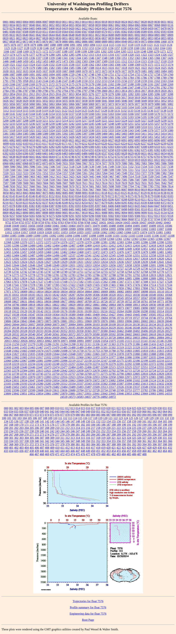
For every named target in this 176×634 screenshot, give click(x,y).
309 (52, 437)
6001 (6, 140)
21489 (80, 347)
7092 (19, 166)
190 (124, 424)
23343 (88, 383)
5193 (131, 117)
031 (165, 408)
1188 (65, 51)
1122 (156, 44)
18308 (104, 294)
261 (149, 431)
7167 (45, 169)
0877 (52, 41)
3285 (150, 94)
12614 (112, 258)
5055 (6, 104)
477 (88, 454)
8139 (170, 192)
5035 (65, 100)
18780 (168, 301)
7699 (118, 186)
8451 (170, 206)
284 (93, 434)
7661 (39, 186)
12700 (168, 265)
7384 (170, 173)
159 (134, 421)
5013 (98, 97)
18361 (160, 294)
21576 (168, 347)
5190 (111, 117)
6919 (137, 160)
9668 (131, 219)
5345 (137, 130)
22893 (47, 377)
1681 (144, 71)
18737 (112, 301)
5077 (137, 104)
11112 (24, 239)
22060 (7, 360)
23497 (88, 387)
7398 (19, 176)
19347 (31, 314)
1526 (45, 64)
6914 (104, 160)
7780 (144, 186)
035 (16, 411)
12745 (39, 271)
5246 (98, 123)
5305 (111, 127)
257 (129, 431)
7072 (91, 163)
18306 (96, 294)
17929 (160, 288)
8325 (137, 202)
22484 (72, 367)
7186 (91, 169)
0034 (12, 25)
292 (134, 434)
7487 (118, 176)
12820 (160, 275)
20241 (120, 327)
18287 (72, 294)
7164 (25, 169)
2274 (32, 87)
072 (37, 414)
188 (113, 424)
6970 (32, 163)
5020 (144, 97)
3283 (137, 94)
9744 (157, 219)
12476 (120, 252)
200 (6, 427)
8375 (6, 206)
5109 (164, 107)
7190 (118, 169)
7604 (45, 183)
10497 (144, 225)
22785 (112, 373)
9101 (150, 212)
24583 (80, 396)
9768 (87, 222)
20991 (80, 340)
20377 (96, 331)
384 (93, 444)
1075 (7, 44)
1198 (77, 51)
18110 (160, 291)
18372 (7, 298)
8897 (39, 212)
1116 (118, 44)
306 (37, 437)
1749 (98, 74)
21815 (160, 350)
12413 (120, 245)
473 (67, 454)
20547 (39, 334)
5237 (39, 123)
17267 (120, 281)
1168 (19, 51)
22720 (136, 370)
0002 (12, 21)
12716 (72, 268)
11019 (40, 232)
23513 (104, 387)
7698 (111, 186)
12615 (120, 258)
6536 (98, 153)
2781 (157, 87)
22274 (96, 364)
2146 (58, 81)
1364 (144, 58)
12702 (15, 268)
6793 (157, 156)
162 (149, 421)
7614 (104, 183)
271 (31, 434)
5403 (124, 133)
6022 (78, 140)
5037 (78, 100)
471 (57, 454)
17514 (152, 285)
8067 (39, 192)
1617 (118, 67)
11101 (116, 235)
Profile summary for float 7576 (88, 607)
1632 (19, 71)
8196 (52, 199)
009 (52, 408)
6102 (19, 143)
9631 (32, 219)
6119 (51, 143)
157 (124, 421)
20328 (23, 331)
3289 (6, 97)
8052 (12, 192)
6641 (32, 156)
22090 (47, 360)
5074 (118, 104)
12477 (128, 252)
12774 (7, 275)
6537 (104, 153)
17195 (88, 281)
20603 (136, 334)
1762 (12, 77)
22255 (64, 364)
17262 (104, 281)
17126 (31, 281)
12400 (31, 245)
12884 (120, 278)
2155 (118, 81)
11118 (47, 239)
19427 (112, 314)
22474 (55, 367)
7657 (25, 186)
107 (40, 418)
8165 (85, 196)
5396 (78, 133)
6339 (52, 150)
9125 (157, 212)
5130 (111, 110)
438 (31, 451)
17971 (7, 291)
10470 (80, 225)
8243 (52, 202)
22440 (23, 367)
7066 (78, 163)
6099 (6, 143)
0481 (6, 31)
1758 (157, 74)
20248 (136, 327)
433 (6, 451)
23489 (72, 387)
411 (62, 447)
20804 (120, 337)
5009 (71, 97)
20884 (160, 337)
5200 (6, 120)
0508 (25, 31)
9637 (52, 219)
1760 (170, 74)
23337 (80, 383)
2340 (85, 87)
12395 (7, 245)
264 (165, 431)
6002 (12, 140)
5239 (52, 123)
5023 (157, 97)
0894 (118, 41)
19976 (104, 321)
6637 (6, 156)
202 (16, 427)
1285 (71, 54)
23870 (64, 393)
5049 (144, 100)
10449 (15, 225)
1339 (52, 58)
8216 (6, 202)
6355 (91, 150)
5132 (124, 110)
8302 (131, 202)
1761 (6, 77)
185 (98, 424)
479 (98, 454)
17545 (7, 288)
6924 (170, 160)
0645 (58, 35)
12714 (64, 268)
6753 (118, 156)
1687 (12, 74)
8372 (164, 202)
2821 (170, 90)
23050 (47, 380)
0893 (111, 41)
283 (88, 434)
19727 (136, 317)
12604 (31, 258)
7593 (150, 179)
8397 (98, 206)
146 (67, 421)
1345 (85, 58)
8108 (91, 192)
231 (165, 427)
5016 (118, 97)
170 (21, 424)
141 (42, 421)
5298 (65, 127)
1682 (150, 71)
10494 (128, 225)
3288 (170, 94)
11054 (72, 232)
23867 (55, 393)
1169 (26, 51)
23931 (88, 393)
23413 (144, 383)
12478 (136, 252)
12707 (23, 268)
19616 (64, 317)
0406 (39, 28)
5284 (32, 127)
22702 (112, 370)
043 (57, 411)
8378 (12, 206)
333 (6, 441)
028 (149, 408)
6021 (71, 140)
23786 (152, 390)
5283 (25, 127)
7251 (39, 173)
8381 (25, 206)
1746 (78, 74)
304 (26, 437)
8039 (164, 189)
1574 (170, 64)
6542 (111, 153)
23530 (128, 387)
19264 (120, 311)
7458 (104, 176)
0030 (157, 21)
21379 (128, 344)
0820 (6, 38)
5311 (150, 127)
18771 (160, 301)
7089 (6, 166)
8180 (157, 196)
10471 (88, 225)
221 (113, 427)
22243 (47, 364)
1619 (131, 67)
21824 (7, 354)
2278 (58, 87)
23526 (120, 387)
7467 (111, 176)
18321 (120, 294)
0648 (71, 35)
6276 (12, 146)
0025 (131, 21)
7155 (150, 166)
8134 (157, 192)
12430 (55, 248)
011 (62, 408)
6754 (124, 156)
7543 (157, 176)
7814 (170, 186)
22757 (72, 373)
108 (45, 418)
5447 (124, 137)
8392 (71, 206)
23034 (23, 380)
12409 (88, 245)
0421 (78, 28)
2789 (39, 90)
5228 (150, 120)
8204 (98, 199)
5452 (157, 137)
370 (21, 444)
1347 (98, 58)
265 (170, 431)
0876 (45, 41)
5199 (170, 117)
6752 (111, 156)
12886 (136, 278)
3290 (12, 97)
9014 (71, 212)
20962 (48, 340)
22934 (80, 377)
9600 (12, 219)
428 (149, 447)
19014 (23, 308)
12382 (112, 242)
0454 (118, 28)
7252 (45, 173)
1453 (45, 61)
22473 (47, 367)
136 (16, 421)
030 (160, 408)
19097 (152, 308)
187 (108, 424)
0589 (144, 31)
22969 (120, 377)
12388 (152, 242)
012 (67, 408)
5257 (157, 123)
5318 (12, 130)
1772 (71, 77)
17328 (168, 281)
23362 (104, 383)
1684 (164, 71)
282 (83, 434)
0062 (118, 25)
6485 (78, 153)
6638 (12, 156)
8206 (111, 199)
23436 (168, 383)
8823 (19, 212)
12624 (23, 262)
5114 (19, 110)
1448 (12, 61)
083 (88, 414)
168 (11, 424)
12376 (64, 242)
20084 (72, 324)
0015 (91, 21)
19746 (152, 317)
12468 (80, 252)
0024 (124, 21)
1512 (124, 61)
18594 (160, 298)
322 (119, 437)
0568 (91, 31)
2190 (144, 84)
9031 (98, 212)
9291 (71, 215)
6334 (19, 150)
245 (67, 431)
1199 (84, 51)
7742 (137, 186)
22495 (80, 367)
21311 (87, 344)
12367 (167, 239)
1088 (53, 44)
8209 (131, 199)
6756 (137, 156)
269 (21, 434)
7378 (150, 173)
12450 (136, 248)
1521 (12, 64)
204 (26, 427)
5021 (150, 97)
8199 (71, 199)
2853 (6, 94)
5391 (58, 133)
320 (108, 437)
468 (42, 454)
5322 (39, 130)
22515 (112, 367)
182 (83, 424)
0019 (111, 21)
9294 (85, 215)
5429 (78, 137)
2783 (170, 87)
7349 (124, 173)
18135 (7, 294)
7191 (124, 169)
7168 (52, 169)
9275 (52, 215)
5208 (25, 120)
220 (108, 427)
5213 (58, 120)
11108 (171, 235)
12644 (15, 265)
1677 (124, 71)
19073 (120, 308)
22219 (15, 364)
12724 (104, 268)
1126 (13, 48)
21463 (31, 347)
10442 (159, 222)
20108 (104, 324)
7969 (98, 189)
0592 (157, 31)
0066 (144, 25)
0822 (19, 38)
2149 (78, 81)
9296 (91, 215)
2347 (131, 87)
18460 (80, 298)
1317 (118, 54)
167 (6, 424)
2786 (19, 90)
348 (78, 441)
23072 (96, 380)
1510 (111, 61)
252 (103, 431)
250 (93, 431)
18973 (168, 304)
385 (98, 444)
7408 (45, 176)
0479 (170, 28)
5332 (104, 130)
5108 (157, 107)
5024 (164, 97)
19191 (80, 311)
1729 (71, 74)
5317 (6, 130)
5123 (71, 110)
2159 (144, 81)
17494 (144, 285)
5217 (85, 120)
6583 (118, 153)
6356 (98, 150)
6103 (26, 143)
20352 (64, 331)
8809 (6, 212)
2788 (32, 90)
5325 (58, 130)
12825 (31, 278)
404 (26, 447)
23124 (152, 380)
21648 (7, 350)
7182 (65, 169)
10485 (104, 225)
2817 (144, 90)
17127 (39, 281)
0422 (85, 28)
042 (52, 411)
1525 (39, 64)
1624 (157, 67)
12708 (31, 268)
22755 (64, 373)
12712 (55, 268)
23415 (152, 383)
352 (98, 441)
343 (52, 441)
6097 (164, 140)
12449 (128, 248)
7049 (58, 163)
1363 (137, 58)
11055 (80, 232)
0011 (65, 21)
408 (47, 447)
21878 (120, 354)
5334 (118, 130)
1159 (130, 48)
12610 (80, 258)
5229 (157, 120)
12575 (7, 258)
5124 (78, 110)
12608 (64, 258)
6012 (45, 140)
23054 (55, 380)
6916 (118, 160)
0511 (45, 31)
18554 (128, 298)
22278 (104, 364)
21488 (72, 347)
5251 (131, 123)
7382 (164, 173)
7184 (78, 169)
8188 (19, 199)
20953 (40, 340)
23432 (160, 383)
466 (31, 454)
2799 (98, 90)
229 (154, 427)
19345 (23, 314)
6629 (131, 153)
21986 (128, 357)
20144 (23, 327)
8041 (170, 189)
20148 (31, 327)
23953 (128, 393)
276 (52, 434)
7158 (170, 166)
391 (129, 444)
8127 (137, 192)
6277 (19, 146)
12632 (88, 262)
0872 (19, 41)
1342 (71, 58)
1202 (104, 51)
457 (129, 451)
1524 (32, 64)
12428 (39, 248)
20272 (160, 327)
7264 (104, 173)
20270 (152, 327)
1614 (98, 67)
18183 (31, 294)
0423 (91, 28)
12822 (7, 278)
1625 (164, 67)
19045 (55, 308)
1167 (13, 51)
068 (16, 414)
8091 (85, 192)
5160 (91, 114)
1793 (12, 81)
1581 (45, 67)
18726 (104, 301)
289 (119, 434)
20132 (144, 324)
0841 (124, 38)
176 (52, 424)
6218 (91, 143)
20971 (64, 340)
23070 (88, 380)
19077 (128, 308)
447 (78, 451)
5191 (118, 117)
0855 (164, 38)
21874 (112, 354)
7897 (58, 189)
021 (113, 408)
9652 (85, 219)
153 (103, 421)
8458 (6, 209)
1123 (163, 44)
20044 (15, 324)
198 (165, 424)
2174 (65, 84)
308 (47, 437)
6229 (157, 143)
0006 (39, 21)
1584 (65, 67)
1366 (157, 58)
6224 (124, 143)
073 (42, 414)
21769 (104, 350)
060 (144, 411)
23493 (80, 387)
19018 (39, 308)
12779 (39, 275)
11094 (68, 235)
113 (70, 418)
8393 (78, 206)
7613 (98, 183)
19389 (72, 314)
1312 (85, 54)
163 (154, 421)
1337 (39, 58)
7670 (71, 186)
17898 (144, 288)
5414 (164, 133)
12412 (112, 245)
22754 (55, 373)
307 (42, 437)
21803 (128, 350)
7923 (65, 189)
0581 (118, 31)
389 (119, 444)
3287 (164, 94)
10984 (31, 229)
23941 (96, 393)
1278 (39, 54)
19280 (128, 311)
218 (98, 427)
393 (139, 444)
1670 (85, 71)
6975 (45, 163)
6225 (131, 143)
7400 (25, 176)
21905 (23, 357)
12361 (118, 239)
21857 (80, 354)
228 (149, 427)
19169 (55, 311)
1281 (58, 54)
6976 (52, 163)
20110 (120, 324)
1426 (170, 58)
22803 (128, 373)
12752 (88, 271)
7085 (157, 163)
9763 (61, 222)
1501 (71, 61)
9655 (91, 219)
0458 (144, 28)
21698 (64, 350)
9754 (15, 222)
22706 (120, 370)
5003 (32, 97)
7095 (26, 166)
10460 (47, 225)
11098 (92, 235)
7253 (52, 173)
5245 (91, 123)
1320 (131, 54)
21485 (64, 347)
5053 (170, 100)
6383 (164, 150)
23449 (7, 387)
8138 (163, 192)
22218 (7, 364)
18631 (23, 301)
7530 (144, 176)
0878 (58, 41)
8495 (111, 209)
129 (151, 418)
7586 (131, 179)
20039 (160, 321)
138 (26, 421)
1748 (91, 74)
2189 (137, 84)
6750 (98, 156)
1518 (164, 61)
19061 (72, 308)
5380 (170, 130)
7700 (124, 186)
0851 (137, 38)
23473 (39, 387)
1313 (91, 54)
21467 (39, 347)
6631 (144, 153)
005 (31, 408)
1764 (25, 77)
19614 (55, 317)
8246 (58, 202)
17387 (47, 285)
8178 (144, 196)
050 (93, 411)
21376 (120, 344)
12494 (47, 255)
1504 (91, 61)
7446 (98, 176)
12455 (7, 252)
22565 (7, 370)
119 (100, 418)
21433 (168, 344)
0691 (131, 35)
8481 (71, 209)
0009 (52, 21)
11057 (87, 232)
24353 (168, 393)
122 (115, 418)
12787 (104, 275)
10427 (94, 222)
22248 (55, 364)
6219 (98, 143)
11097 (84, 235)
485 (129, 454)
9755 (21, 222)
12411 (104, 245)
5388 (39, 133)
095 (149, 414)
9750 (170, 219)
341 (42, 441)
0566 (78, 31)
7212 (137, 169)
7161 (19, 169)
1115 (111, 44)
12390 (160, 242)
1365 (150, 58)
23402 (136, 383)
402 (16, 447)
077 (62, 414)
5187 (91, 117)
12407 (72, 245)
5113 (12, 110)
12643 (7, 265)
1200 (90, 51)
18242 (55, 294)
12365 (151, 239)
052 (103, 411)
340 (37, 441)
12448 (120, 248)
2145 (52, 81)
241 (47, 431)
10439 (151, 222)
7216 (164, 169)
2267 (157, 84)
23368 (112, 383)
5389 (45, 133)
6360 (124, 150)
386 (103, 444)
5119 (45, 110)
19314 (160, 311)
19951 (80, 321)
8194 (45, 199)
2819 (157, 90)
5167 (137, 114)
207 (42, 427)
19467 (144, 314)
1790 (170, 77)
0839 (111, 38)
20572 (72, 334)
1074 (170, 41)
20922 (16, 340)
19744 (144, 317)
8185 (12, 199)
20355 (72, 331)
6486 (85, 153)
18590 (152, 298)
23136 (160, 380)
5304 (104, 127)
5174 (12, 117)
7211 (131, 169)
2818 (150, 90)
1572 (157, 64)
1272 (170, 51)
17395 (55, 285)
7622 (137, 183)
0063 (124, 25)
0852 (144, 38)
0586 (137, 31)
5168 (144, 114)
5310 (144, 127)
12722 (88, 268)
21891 (168, 354)
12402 (47, 245)
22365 (144, 364)
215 (83, 427)
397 (160, 444)
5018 (131, 97)
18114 (168, 291)
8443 (144, 206)
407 (42, 447)
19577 (15, 317)
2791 (52, 90)
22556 (168, 367)
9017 (78, 212)
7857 (45, 189)
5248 (111, 123)
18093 (128, 291)
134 (6, 421)
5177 (32, 117)
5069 (91, 104)
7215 (157, 169)
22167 (104, 360)
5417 (12, 137)
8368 (150, 202)
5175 (19, 117)
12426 (31, 248)
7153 (137, 166)
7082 (137, 163)
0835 (91, 38)
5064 (58, 104)
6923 (164, 160)
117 (90, 418)
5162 (104, 114)
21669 (31, 350)
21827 (15, 354)
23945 (112, 393)
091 (129, 414)
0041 (39, 25)
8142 (6, 196)
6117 (45, 143)
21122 (136, 340)
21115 (128, 340)
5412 (150, 133)
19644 (88, 317)
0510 (39, 31)
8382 (32, 206)
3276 (91, 94)
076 (57, 414)
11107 (163, 235)
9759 (41, 222)
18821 (47, 304)
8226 (32, 202)
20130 (136, 324)
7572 (91, 179)
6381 (150, 150)
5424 (58, 137)
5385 (25, 133)
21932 (47, 357)
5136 (150, 110)
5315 (164, 127)
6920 (144, 160)
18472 (96, 298)
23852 (31, 393)
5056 (12, 104)
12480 (152, 252)
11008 (168, 229)
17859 (120, 288)
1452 (39, 61)
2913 (39, 94)
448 (83, 451)
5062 (45, 104)
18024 (48, 291)
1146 (46, 48)
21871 (104, 354)
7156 (157, 166)
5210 (39, 120)
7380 (157, 173)
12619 (152, 258)
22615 (39, 370)
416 (88, 447)
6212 (84, 143)
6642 (39, 156)
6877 (32, 160)
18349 (152, 294)
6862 (6, 160)
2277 (52, 87)
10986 (48, 229)
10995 (112, 229)
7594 (157, 179)
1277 (32, 54)
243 (57, 431)
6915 (111, 160)
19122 (15, 311)
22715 (128, 370)
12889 (152, 278)
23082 (112, 380)
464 (165, 451)
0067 (150, 25)
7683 (98, 186)
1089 (59, 44)
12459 (39, 252)
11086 (21, 235)
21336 (96, 344)
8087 (72, 192)
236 (21, 431)
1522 (19, 64)
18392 (39, 298)
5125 (84, 110)
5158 (78, 114)
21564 (160, 347)
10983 (23, 229)
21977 (112, 357)
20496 (144, 331)
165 (165, 421)
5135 (144, 110)
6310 (157, 146)
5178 (39, 117)
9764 (67, 222)
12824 (23, 278)
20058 (40, 324)
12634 (104, 262)
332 (170, 437)
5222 (111, 120)
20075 (56, 324)
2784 (6, 90)
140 (37, 421)
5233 (12, 123)
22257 (72, 364)
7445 (91, 176)
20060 (48, 324)
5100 (105, 107)
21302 (80, 344)
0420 (71, 28)
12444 (88, 248)
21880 (136, 354)
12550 (128, 255)
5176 (25, 117)
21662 (15, 350)
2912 (32, 94)
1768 (52, 77)
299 (170, 434)
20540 (31, 334)
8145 (25, 196)
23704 (80, 390)
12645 (23, 265)
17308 (144, 281)
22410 (7, 367)
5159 (85, 114)
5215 (71, 120)
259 (139, 431)
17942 (168, 288)
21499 (96, 347)
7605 (52, 183)
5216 (78, 120)
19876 (55, 321)
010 (57, 408)
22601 (31, 370)
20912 (168, 337)
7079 (118, 163)
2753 (144, 87)
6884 (65, 160)
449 (88, 451)
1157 (117, 48)
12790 (120, 275)
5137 (157, 110)
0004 (25, 21)
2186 (118, 84)
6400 (39, 153)
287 (108, 434)
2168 (25, 84)
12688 (144, 265)
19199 (88, 311)
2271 (12, 87)
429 (154, 447)
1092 (79, 44)
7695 (104, 186)
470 (52, 454)
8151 (45, 196)
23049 (39, 380)
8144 (19, 196)
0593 (164, 31)
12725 (112, 268)
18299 (88, 294)
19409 (96, 314)
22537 (136, 367)
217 (93, 427)
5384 (19, 133)
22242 (39, 364)
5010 (78, 97)
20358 (80, 331)
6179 (78, 143)
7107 (58, 166)
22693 (104, 370)
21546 (152, 347)
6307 (137, 146)
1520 (6, 64)
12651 (72, 265)
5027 (12, 100)
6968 (25, 163)
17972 (15, 291)
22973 (144, 377)
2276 (45, 87)
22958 (112, 377)
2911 (25, 94)
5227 (144, 120)
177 (57, 424)
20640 (39, 337)
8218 (19, 202)
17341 (15, 285)
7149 (111, 166)
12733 (152, 268)
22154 (96, 360)
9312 (150, 215)
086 (103, 414)
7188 (104, 169)
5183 (71, 117)
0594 (170, 31)
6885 (71, 160)
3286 (157, 94)
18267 (64, 294)
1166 (6, 51)
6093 (137, 140)
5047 (131, 100)
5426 (71, 137)
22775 (104, 373)
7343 (111, 173)
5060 (32, 104)
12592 (15, 258)
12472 (96, 252)
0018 (104, 21)
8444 (150, 206)
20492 (136, 331)
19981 (112, 321)
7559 (52, 179)
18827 (64, 304)
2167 (19, 84)
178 (62, 424)
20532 (15, 334)
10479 (96, 225)
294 (144, 434)
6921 (150, 160)
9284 (58, 215)
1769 (58, 77)
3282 (131, 94)
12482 (168, 252)
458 (134, 451)
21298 (72, 344)
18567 (144, 298)
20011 (152, 321)
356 (119, 441)
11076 (151, 232)
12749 (64, 271)
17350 (23, 285)
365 (165, 441)
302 (16, 437)
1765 (32, 77)
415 (83, 447)
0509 (32, 31)
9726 (144, 219)
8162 (65, 196)
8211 (144, 199)
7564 (65, 179)
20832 (128, 337)
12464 (72, 252)
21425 (160, 344)
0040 (32, 25)
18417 (55, 298)
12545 (112, 255)
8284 (118, 202)
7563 (58, 179)
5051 (157, 100)
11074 (143, 232)
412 (67, 447)
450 (93, 451)
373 (37, 444)
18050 (72, 291)
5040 (98, 100)
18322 (128, 294)
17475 (128, 285)
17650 (64, 288)
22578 (15, 370)
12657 (120, 265)
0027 (137, 21)
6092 (131, 140)
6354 (85, 150)
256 (124, 431)
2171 (45, 84)
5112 (6, 110)
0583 (131, 31)
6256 (170, 143)
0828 (45, 38)
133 (172, 418)
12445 (96, 248)
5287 (45, 127)
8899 (52, 212)
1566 (118, 64)
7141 (104, 166)
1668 (71, 71)
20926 (24, 340)
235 (16, 431)
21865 (96, 354)
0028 (144, 21)
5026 (6, 100)
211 (62, 427)
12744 (31, 271)
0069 (164, 25)
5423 (52, 137)
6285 (71, 146)
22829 (160, 373)
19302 (152, 311)
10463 (64, 225)
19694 (104, 317)
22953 (96, 377)
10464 (72, 225)
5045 (118, 100)
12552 (144, 255)
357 (124, 441)
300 (6, 437)
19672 (96, 317)
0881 (71, 41)
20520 (152, 331)
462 (154, 451)
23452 (15, 387)
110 (55, 418)
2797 (85, 90)
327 (144, 437)
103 (19, 418)
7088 (170, 163)
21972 (96, 357)
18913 (136, 304)
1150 (72, 48)
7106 (52, 166)
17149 (47, 281)
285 (98, 434)
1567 (124, 64)
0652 (98, 35)
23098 (128, 380)
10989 (72, 229)
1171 (39, 51)
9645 (65, 219)
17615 (55, 288)
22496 (88, 367)
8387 (52, 206)
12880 (88, 278)
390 (124, 444)
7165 (32, 169)
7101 (39, 166)
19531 (168, 314)
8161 (58, 196)
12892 (160, 278)
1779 (98, 77)
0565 (71, 31)
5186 (85, 117)
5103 (124, 107)
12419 (160, 245)
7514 (131, 176)
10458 (39, 225)
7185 (85, 169)
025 (134, 408)
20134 (152, 324)
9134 (164, 212)
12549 (120, 255)
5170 (157, 114)
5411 (144, 133)
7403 (32, 176)
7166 (39, 169)
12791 (128, 275)
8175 (131, 196)
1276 (25, 54)
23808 (168, 390)
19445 (136, 314)
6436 (58, 153)
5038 (85, 100)
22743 (31, 373)
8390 (58, 206)
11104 (139, 235)
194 (144, 424)
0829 (52, 38)
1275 (19, 54)
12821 (168, 275)
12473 (104, 252)
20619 (160, 334)
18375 (15, 298)
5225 (131, 120)
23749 (120, 390)
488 (144, 454)
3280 (118, 94)
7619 (124, 183)
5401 (111, 133)
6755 (131, 156)
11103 (131, 235)
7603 (39, 183)
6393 (12, 153)
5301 (85, 127)
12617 (136, 258)
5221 (104, 120)
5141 (12, 114)
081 (83, 414)
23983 (152, 393)
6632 (150, 153)
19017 (31, 308)
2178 (85, 84)
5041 (104, 100)
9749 (164, 219)
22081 (39, 360)
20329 (31, 331)
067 (11, 414)
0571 (111, 31)
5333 (111, 130)
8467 (25, 209)
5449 (137, 137)
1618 (124, 67)
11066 (127, 232)
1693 (45, 74)
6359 (118, 150)
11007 (160, 229)
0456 (131, 28)
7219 (170, 169)
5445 (111, 137)
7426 (78, 176)
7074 (98, 163)
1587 (85, 67)
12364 (143, 239)
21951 (72, 357)
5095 (85, 107)
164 (160, 421)
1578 (25, 67)
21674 (39, 350)
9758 (35, 222)
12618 (144, 258)
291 (129, 434)
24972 (112, 396)
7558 (45, 179)
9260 (19, 215)
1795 (19, 81)
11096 (76, 235)
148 (78, 421)
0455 (124, 28)
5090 (52, 107)
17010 (168, 278)
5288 (52, 127)
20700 (88, 337)
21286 (47, 344)
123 (121, 418)
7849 (32, 189)
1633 (25, 71)
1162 (149, 48)
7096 (32, 166)
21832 (23, 354)
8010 (137, 189)
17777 (112, 288)
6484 (71, 153)
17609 (47, 288)
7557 (39, 179)
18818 (31, 304)
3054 (78, 94)
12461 (55, 252)
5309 (137, 127)
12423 (15, 248)
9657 (98, 219)
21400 (144, 344)
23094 (120, 380)
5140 (6, 114)
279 (67, 434)
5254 (144, 123)
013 (72, 408)
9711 (137, 219)
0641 (32, 35)
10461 (55, 225)
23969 (144, 393)
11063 (111, 232)
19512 (160, 314)
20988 (72, 340)
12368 (7, 242)
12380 (96, 242)
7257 (65, 173)
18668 (55, 301)
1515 (144, 61)
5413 (157, 133)
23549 (144, 387)
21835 (31, 354)
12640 (152, 262)
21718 (72, 350)
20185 (72, 327)
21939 (55, 357)
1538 (85, 64)
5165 (124, 114)
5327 (71, 130)
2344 (111, 87)
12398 (23, 245)
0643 (45, 35)
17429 (88, 285)
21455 (23, 347)
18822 (55, 304)
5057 (19, 104)
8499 (131, 209)
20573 (80, 334)
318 (98, 437)
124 (126, 418)
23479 (47, 387)
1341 (65, 58)
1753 (124, 74)
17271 (128, 281)
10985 (40, 229)
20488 (128, 331)
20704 (96, 337)
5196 (150, 117)
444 (62, 451)
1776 (78, 77)
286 (103, 434)
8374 (170, 202)
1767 (45, 77)
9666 (124, 219)
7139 (91, 166)
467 (37, 454)
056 (124, 411)
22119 (71, 360)
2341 (91, 87)
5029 (25, 100)
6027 (111, 140)
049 (88, 411)
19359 (47, 314)
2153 (104, 81)
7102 (45, 166)
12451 (144, 248)
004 (26, 408)
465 (170, 451)
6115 (39, 143)
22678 (96, 370)
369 (16, 444)
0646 (65, 35)
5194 (137, 117)
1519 (170, 61)
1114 (105, 44)
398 (165, 444)
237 (26, 431)
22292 (128, 364)
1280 (52, 54)
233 (6, 431)
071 (31, 414)
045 (67, 411)
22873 (39, 377)
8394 (85, 206)
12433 (72, 248)
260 (144, 431)
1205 (123, 51)
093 (139, 414)
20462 (120, 331)
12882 (104, 278)
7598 (12, 183)
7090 (12, 166)
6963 (12, 163)
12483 (7, 255)
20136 (168, 324)
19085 (136, 308)
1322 (144, 54)
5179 (45, 117)
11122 (63, 239)
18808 (23, 304)
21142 (152, 340)
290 (124, 434)
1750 (104, 74)
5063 (52, 104)
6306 (131, 146)
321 (113, 437)
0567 (85, 31)
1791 (6, 81)
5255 (150, 123)
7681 (91, 186)
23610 (47, 390)
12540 (80, 255)
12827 (47, 278)
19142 (39, 311)
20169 (55, 327)
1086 (40, 44)
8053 (19, 192)
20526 (160, 331)
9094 (124, 212)
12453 (160, 248)
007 (42, 408)
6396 (25, 153)
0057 (85, 25)
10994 (104, 229)
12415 (128, 245)
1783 (124, 77)
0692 (137, 35)
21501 (104, 347)
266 (6, 434)
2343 (104, 87)
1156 (110, 48)
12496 (55, 255)
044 (62, 411)
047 (78, 411)
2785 (12, 90)
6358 (111, 150)
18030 (56, 291)
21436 (7, 347)
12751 (80, 271)
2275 (39, 87)
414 (78, 447)
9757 (28, 222)
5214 (65, 120)
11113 (31, 239)
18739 (120, 301)
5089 (45, 107)
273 (42, 434)
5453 (164, 137)
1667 (65, 71)
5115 (25, 110)
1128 (26, 48)
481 (108, 454)
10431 (102, 222)
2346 (124, 87)
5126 (91, 110)
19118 (7, 311)
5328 (78, 130)
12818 (144, 275)
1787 (150, 77)
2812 (111, 90)
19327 (7, 314)
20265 (144, 327)
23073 (104, 380)
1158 (123, 48)
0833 (78, 38)
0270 (6, 28)
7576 (104, 179)
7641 (157, 183)
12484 (15, 255)
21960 (80, 357)
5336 (124, 130)
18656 (47, 301)
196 (154, 424)
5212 (52, 120)
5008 (65, 97)
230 (160, 427)
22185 (128, 360)
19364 (55, 314)
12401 (39, 245)
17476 (136, 285)
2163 (164, 81)
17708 (80, 288)
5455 (170, 137)
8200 (78, 199)
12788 (112, 275)
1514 (137, 61)
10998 (136, 229)
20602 (128, 334)
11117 (39, 239)
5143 (25, 114)
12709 (39, 268)
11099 (100, 235)
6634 (164, 153)
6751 (104, 156)
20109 (112, 324)
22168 (112, 360)
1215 (130, 51)
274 (47, 434)
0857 (6, 41)
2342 (98, 87)
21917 (39, 357)
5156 (65, 114)
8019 (144, 189)
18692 (72, 301)
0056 (78, 25)
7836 (12, 189)
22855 (23, 377)
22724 (152, 370)
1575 (6, 67)
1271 (163, 51)
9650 (78, 219)
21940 (64, 357)
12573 (168, 255)
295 (149, 434)
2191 (150, 84)
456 (124, 451)
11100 (108, 235)
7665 (52, 186)
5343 (131, 130)
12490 (39, 255)
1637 (45, 71)
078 (67, 414)
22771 (96, 373)
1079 (33, 44)
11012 (8, 232)
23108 (144, 380)
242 (52, 431)
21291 (55, 344)
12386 (144, 242)
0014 (85, 21)
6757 (144, 156)
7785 (150, 186)
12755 (104, 271)
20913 (8, 340)
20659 (55, 337)
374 (42, 444)
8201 (85, 199)
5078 (144, 104)
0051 (45, 25)
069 (21, 414)
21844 (55, 354)
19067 (104, 308)
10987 (56, 229)
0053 (58, 25)
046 (72, 411)
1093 (86, 44)
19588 (23, 317)
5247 (104, 123)
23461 (31, 387)
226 (139, 427)
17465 (112, 285)
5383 (12, 133)
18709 (88, 301)
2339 (78, 87)
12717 (80, 268)
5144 (32, 114)
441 (47, 451)
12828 (55, 278)
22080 (31, 360)
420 (108, 447)
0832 (71, 38)
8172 (111, 196)
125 (131, 418)
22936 (88, 377)
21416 (152, 344)
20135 (160, 324)
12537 (72, 255)
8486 (98, 209)
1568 (131, 64)
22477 (64, 367)
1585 (71, 67)
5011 (84, 97)
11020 (48, 232)
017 (93, 408)
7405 (39, 176)
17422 (72, 285)
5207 (19, 120)
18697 (80, 301)
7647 (170, 183)
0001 (6, 21)
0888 (98, 41)
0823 (25, 38)
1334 (19, 58)
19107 (160, 308)
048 (83, 411)
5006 (52, 97)
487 (139, 454)
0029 (150, 21)
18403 (47, 298)
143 (52, 421)
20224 (104, 327)
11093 (60, 235)
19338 (15, 314)
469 (47, 454)
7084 (150, 163)
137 (21, 421)
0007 (45, 21)
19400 (80, 314)
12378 (80, 242)
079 (72, 414)
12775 (15, 275)
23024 (7, 380)
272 (37, 434)
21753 (96, 350)
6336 (32, 150)
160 (139, 421)
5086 (26, 107)
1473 (65, 61)
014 (78, 408)
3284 (144, 94)
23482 (55, 387)
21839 (47, 354)
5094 (78, 107)
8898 (45, 212)
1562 (91, 64)
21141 (144, 340)
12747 (47, 271)
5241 (65, 123)
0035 (19, 25)
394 (144, 444)
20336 (47, 331)
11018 (32, 232)
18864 (112, 304)
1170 (32, 51)
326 (139, 437)
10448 (7, 225)
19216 (104, 311)
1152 (85, 48)
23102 (136, 380)
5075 (124, 104)
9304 (124, 215)
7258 (71, 173)
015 (83, 408)
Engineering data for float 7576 (88, 613)
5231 (170, 120)
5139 (170, 110)
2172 (52, 84)
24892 (104, 396)
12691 (152, 265)
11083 (167, 232)
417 (93, 447)
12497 (64, 255)
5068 (85, 104)
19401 (88, 314)
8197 (58, 199)
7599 (19, 183)
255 (119, 431)
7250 (32, 173)
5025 (170, 97)
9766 (81, 222)
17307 (136, 281)
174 (42, 424)
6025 (98, 140)
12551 (136, 255)
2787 (25, 90)
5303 (98, 127)
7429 (85, 176)
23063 (72, 380)
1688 (19, 74)
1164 (162, 48)
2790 (45, 90)
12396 (15, 245)
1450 (25, 61)
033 (6, 411)
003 (21, 408)
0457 (137, 28)
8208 (124, 199)
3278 (104, 94)
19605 (47, 317)
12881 (96, 278)
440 (42, 451)
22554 (152, 367)
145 (62, 421)
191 (129, 424)
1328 (6, 58)
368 (11, 444)
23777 (136, 390)
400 (6, 447)
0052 (52, 25)
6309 (150, 146)
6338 (45, 150)
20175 (64, 327)
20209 (88, 327)
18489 (104, 298)
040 (42, 411)
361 (144, 441)
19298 (144, 311)
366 (170, 441)
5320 (25, 130)
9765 (74, 222)
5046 (124, 100)
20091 (80, 324)
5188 (98, 117)
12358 (102, 239)
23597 (23, 390)
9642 (58, 219)
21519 (120, 347)
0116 (170, 25)
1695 (58, 74)
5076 (131, 104)
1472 (58, 61)
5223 (118, 120)
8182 (164, 196)
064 (165, 411)
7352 (131, 173)
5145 (39, 114)
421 (113, 447)
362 (149, 441)
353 (103, 441)
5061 (39, 104)
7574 (98, 179)
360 (139, 441)
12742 (23, 271)
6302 (104, 146)
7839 (19, 189)
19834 (15, 321)
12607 (55, 258)
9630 (25, 219)
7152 (131, 166)
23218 (31, 383)
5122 (65, 110)
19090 (144, 308)
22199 (144, 360)
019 (103, 408)
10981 (7, 229)
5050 (150, 100)
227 (144, 427)
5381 (6, 133)
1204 (117, 51)
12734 (160, 268)
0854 (157, 38)
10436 (134, 222)
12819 (152, 275)
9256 (6, 215)
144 (57, 421)
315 (83, 437)
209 (52, 427)
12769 (152, 271)
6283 (58, 146)
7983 (104, 189)
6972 (39, 163)
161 (144, 421)
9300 (98, 215)
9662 (118, 219)
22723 (144, 370)
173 (37, 424)
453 (108, 451)
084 (93, 414)
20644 (47, 337)
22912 (55, 377)
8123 (117, 192)
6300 (91, 146)
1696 (65, 74)
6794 (164, 156)
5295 (58, 127)
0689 (118, 35)
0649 (78, 35)
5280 (6, 127)
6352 (71, 150)
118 (95, 418)
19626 (72, 317)
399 (170, 444)
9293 (78, 215)
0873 (25, 41)
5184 (78, 117)
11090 (36, 235)
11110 (8, 239)
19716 (120, 317)
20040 (168, 321)
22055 (168, 357)
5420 (32, 137)
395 (149, 444)
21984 (120, 357)
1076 (13, 44)
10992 (96, 229)
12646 (31, 265)
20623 (7, 337)
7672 (78, 186)
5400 (104, 133)
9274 (45, 215)
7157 (163, 166)
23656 (64, 390)
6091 (124, 140)
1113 (99, 44)
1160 (136, 48)
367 (6, 444)
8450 (164, 206)
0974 (137, 41)
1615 (104, 67)
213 (72, 427)
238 (31, 431)
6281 (45, 146)
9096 (137, 212)
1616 (111, 67)
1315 (104, 54)
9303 (118, 215)
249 (88, 431)
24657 (88, 396)
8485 (91, 209)
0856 (170, 38)
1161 (143, 48)
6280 (39, 146)
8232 (39, 202)
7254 (58, 173)
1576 (12, 67)
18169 (23, 294)
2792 (58, 90)
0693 (144, 35)
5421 (39, 137)
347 (72, 441)
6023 (85, 140)
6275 (6, 146)
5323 (45, 130)
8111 (98, 192)
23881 (72, 393)
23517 (112, 387)
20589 (104, 334)
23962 (136, 393)
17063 (7, 281)
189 (119, 424)
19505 (152, 314)
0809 (170, 35)
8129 (144, 192)
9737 (150, 219)
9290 (65, 215)
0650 (85, 35)
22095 (55, 360)
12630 (72, 262)
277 (57, 434)
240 (42, 431)
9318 (170, 215)
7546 (164, 176)
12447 (112, 248)
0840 (118, 38)
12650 (64, 265)
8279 (104, 202)
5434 (91, 137)
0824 (32, 38)
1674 (111, 71)
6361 (131, 150)
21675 (47, 350)
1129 (33, 48)
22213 (168, 360)
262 (154, 431)
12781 (55, 275)
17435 (96, 285)
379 (67, 444)
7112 (65, 166)
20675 (72, 337)
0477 (157, 28)
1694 (52, 74)
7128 (78, 166)
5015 (111, 97)
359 (134, 441)
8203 (91, 199)
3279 (111, 94)
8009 (131, 189)
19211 (96, 311)
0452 (104, 28)
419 (103, 447)
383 (88, 444)
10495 (136, 225)
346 (67, 441)
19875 (47, 321)
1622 (144, 67)
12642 (168, 262)
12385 (136, 242)
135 (11, 421)
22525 (128, 367)
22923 (72, 377)
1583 (58, 67)
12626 (39, 262)
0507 (19, 31)
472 (62, 454)
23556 (152, 387)
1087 (46, 44)
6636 (170, 153)
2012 (32, 81)
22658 (80, 370)
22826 (152, 373)
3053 (71, 94)
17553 (15, 288)
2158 (137, 81)
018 (98, 408)
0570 (104, 31)
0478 (164, 28)
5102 (118, 107)
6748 (85, 156)
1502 (78, 61)
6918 (131, 160)
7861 (52, 189)
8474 (45, 209)
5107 (151, 107)
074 (47, 414)
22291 (120, 364)
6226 (137, 143)
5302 (91, 127)
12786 (96, 275)
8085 (65, 192)
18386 (23, 298)
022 (119, 408)
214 (78, 427)
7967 (91, 189)
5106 (144, 107)
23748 (112, 390)
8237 (45, 202)
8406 (111, 206)
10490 (120, 225)
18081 (112, 291)
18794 (7, 304)
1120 (143, 44)
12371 (31, 242)
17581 (31, 288)
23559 (160, 387)
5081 (164, 104)
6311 (163, 146)
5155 (58, 114)
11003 (152, 229)
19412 (104, 314)
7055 (65, 163)
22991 (168, 377)
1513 (131, 61)
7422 (65, 176)
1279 (45, 54)
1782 (118, 77)
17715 (88, 288)
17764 (104, 288)
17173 (72, 281)
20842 (144, 337)
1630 (6, 71)
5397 (85, 133)
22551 (144, 367)
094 (144, 414)
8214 (164, 199)
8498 (124, 209)
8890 (25, 212)
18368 (168, 294)
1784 (131, 77)
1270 (156, 51)
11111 (16, 239)
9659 (104, 219)
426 (139, 447)
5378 (164, 130)
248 (83, 431)
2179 (91, 84)
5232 (6, 123)
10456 (31, 225)
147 (72, 421)
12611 (87, 258)
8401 (104, 206)
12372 (39, 242)
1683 (157, 71)
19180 (72, 311)
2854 (12, 94)
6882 (52, 160)
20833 (136, 337)
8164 (78, 196)
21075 (112, 340)
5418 (19, 137)
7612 (91, 183)
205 (31, 427)
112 (65, 418)
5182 (65, 117)
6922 (157, 160)
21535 (144, 347)
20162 (47, 327)
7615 (111, 183)
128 (146, 418)
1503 (85, 61)
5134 (137, 110)
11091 (44, 235)
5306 (118, 127)
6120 (58, 143)
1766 (39, 77)
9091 (111, 212)
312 (67, 437)
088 (113, 414)
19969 (88, 321)
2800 (104, 90)
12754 (96, 271)
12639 (144, 262)
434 (11, 451)
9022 (91, 212)
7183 (71, 169)
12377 (72, 242)
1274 (12, 54)
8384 (45, 206)
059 (139, 411)
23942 (104, 393)
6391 (170, 150)
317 (93, 437)
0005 (32, 21)
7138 (84, 166)
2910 (19, 94)
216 (88, 427)
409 (52, 447)
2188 (131, 84)
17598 (39, 288)
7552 (19, 179)
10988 (64, 229)
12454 (168, 248)
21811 (152, 350)
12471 (88, 252)
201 (11, 427)
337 (21, 441)
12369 (15, 242)
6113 (32, 143)
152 (98, 421)
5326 (65, 130)
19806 (7, 321)
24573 (72, 396)
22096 (64, 360)
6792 (150, 156)
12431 (64, 248)
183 (88, 424)
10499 (152, 225)
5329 (85, 130)
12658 (128, 265)
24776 (96, 396)
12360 (110, 239)
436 (21, 451)
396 (154, 444)
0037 (25, 25)
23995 (160, 393)
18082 (120, 291)
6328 (6, 150)
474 (72, 454)
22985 (160, 377)
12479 (144, 252)
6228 (150, 143)
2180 (98, 84)
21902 (15, 357)
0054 (65, 25)
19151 (47, 311)
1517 (157, 61)
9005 (65, 212)
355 (113, 441)
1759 (164, 74)
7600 (25, 183)
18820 (39, 304)
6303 (111, 146)
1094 (92, 44)
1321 (137, 54)
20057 (31, 324)
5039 (91, 100)
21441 (15, 347)
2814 (124, 90)
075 (52, 414)
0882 (78, 41)
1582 (52, 67)
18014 (40, 291)
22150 (88, 360)
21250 (15, 344)
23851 (23, 393)
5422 (45, 137)
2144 (45, 81)
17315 (152, 281)
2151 (91, 81)
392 (134, 444)
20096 (88, 324)
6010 (32, 140)
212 (67, 427)
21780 (112, 350)
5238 (45, 123)
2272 (19, 87)
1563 (98, 64)
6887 (78, 160)
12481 (160, 252)
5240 (58, 123)
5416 (6, 137)
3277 (98, 94)
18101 (152, 291)
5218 (91, 120)
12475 (112, 252)
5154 (52, 114)
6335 (25, 150)
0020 (118, 21)
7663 (45, 186)
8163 (71, 196)
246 (72, 431)
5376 (150, 130)
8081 (52, 192)
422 (119, 447)
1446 (6, 61)
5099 (98, 107)
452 (103, 451)
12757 (112, 271)
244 (62, 431)
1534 (58, 64)
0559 (58, 31)
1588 (91, 67)
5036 (71, 100)
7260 (78, 173)
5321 (32, 130)
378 (62, 444)
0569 (98, 31)
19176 (64, 311)
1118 (131, 44)
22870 (31, 377)
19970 (96, 321)
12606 (47, 258)
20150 (39, 327)
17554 (23, 288)
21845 (64, 354)
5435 (98, 137)
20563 (64, 334)
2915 (52, 94)
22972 (136, 377)
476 (83, 454)
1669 (78, 71)
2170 (39, 84)
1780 (104, 77)
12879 (80, 278)
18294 (80, 294)
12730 (144, 268)
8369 (157, 202)
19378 (64, 314)
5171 (164, 114)
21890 (160, 354)
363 (154, 441)
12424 (23, 248)
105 (29, 418)
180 (72, 424)
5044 (111, 100)
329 (154, 437)
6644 (52, 156)
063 (160, 411)
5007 (58, 97)
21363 (112, 344)
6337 (39, 150)
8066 (32, 192)
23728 (96, 390)
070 (26, 414)
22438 (15, 367)
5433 (85, 137)
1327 (170, 54)
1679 (137, 71)
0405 (32, 28)
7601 (32, 183)
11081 (159, 232)
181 (78, 424)
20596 (120, 334)
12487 (31, 255)
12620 (160, 258)
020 (108, 408)
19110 (168, 308)
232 (170, 427)
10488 (112, 225)
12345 (86, 239)
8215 (170, 199)
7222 (19, 173)
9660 (111, 219)
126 (136, 418)
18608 (7, 301)
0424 (98, 28)
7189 (111, 169)
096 (154, 414)
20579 (88, 334)
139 (31, 421)
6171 (65, 143)
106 (35, 418)
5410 (137, 133)
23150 (168, 380)
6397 (32, 153)
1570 (144, 64)
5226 (137, 120)
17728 (96, 288)
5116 (32, 110)
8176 (137, 196)
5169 (150, 114)
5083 (6, 107)
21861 (88, 354)
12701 (7, 268)
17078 (23, 281)
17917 (152, 288)
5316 (170, 127)
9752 (8, 222)
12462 (64, 252)
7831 (6, 189)
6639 (19, 156)
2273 (25, 87)
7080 (124, 163)
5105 (138, 107)
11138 (78, 239)
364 (160, 441)
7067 (85, 163)
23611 (55, 390)
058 (134, 411)
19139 (31, 311)
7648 (6, 186)
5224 (124, 120)
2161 (150, 81)
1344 (78, 58)
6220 (104, 143)
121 (110, 418)
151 (93, 421)
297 (160, 434)
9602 (19, 219)
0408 (52, 28)
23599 (31, 390)
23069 (80, 380)
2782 (164, 87)
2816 (137, 90)
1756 (144, 74)
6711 (58, 156)
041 (47, 411)
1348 (104, 58)
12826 (39, 278)
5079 (150, 104)
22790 (120, 373)
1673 (104, 71)
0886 (85, 41)
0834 (85, 38)
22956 (104, 377)
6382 (157, 150)
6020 (65, 140)
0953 (131, 41)
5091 (58, 107)
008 (47, 408)
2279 (65, 87)
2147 (65, 81)
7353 (137, 173)
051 (98, 411)
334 (11, 441)
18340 (144, 294)
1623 (150, 67)
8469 (32, 209)
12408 (80, 245)
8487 (104, 209)
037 (26, 411)
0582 (124, 31)
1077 (20, 44)
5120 (51, 110)
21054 (104, 340)
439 (37, 451)
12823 (15, 278)
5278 (164, 123)
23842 (15, 393)
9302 (111, 215)
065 (170, 411)
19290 (136, 311)
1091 (73, 44)
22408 (168, 364)
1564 (104, 64)
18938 (160, 304)
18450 (72, 298)
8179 (150, 196)
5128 (104, 110)
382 (83, 444)
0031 (164, 21)
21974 (104, 357)
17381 (39, 285)
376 (52, 444)
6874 (25, 160)
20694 (80, 337)
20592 (112, 334)
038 (31, 411)
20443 (112, 331)
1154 (97, 48)
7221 (12, 173)
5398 (91, 133)
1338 (45, 58)
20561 (55, 334)
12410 (96, 245)
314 (78, 437)
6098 (170, 140)
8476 (52, 209)
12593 (23, 258)
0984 (150, 41)
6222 (111, 143)
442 (52, 451)
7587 (137, 179)
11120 (55, 239)
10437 (143, 222)
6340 (58, 150)
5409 (131, 133)
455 (119, 451)
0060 (104, 25)
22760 (80, 373)
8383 (39, 206)
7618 (118, 183)
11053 (64, 232)
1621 (137, 67)
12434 (80, 248)
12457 (23, 252)
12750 (72, 271)
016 (88, 408)
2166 (12, 84)
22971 (128, 377)
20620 (168, 334)
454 (113, 451)
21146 (160, 340)
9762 (54, 222)
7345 (118, 173)
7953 (78, 189)
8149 (39, 196)
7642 (164, 183)
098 (165, 414)
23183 (7, 383)
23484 (64, 387)
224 (129, 427)
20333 (39, 331)
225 (134, 427)
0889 (104, 41)
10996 (120, 229)
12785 (88, 275)
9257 (12, 215)
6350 (65, 150)
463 (160, 451)
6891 (98, 160)
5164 (118, 114)
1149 (65, 48)
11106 (155, 235)
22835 (168, 373)
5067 (78, 104)
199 (170, 424)
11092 (52, 235)
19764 (168, 317)
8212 (150, 199)
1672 (98, 71)
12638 (136, 262)
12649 (55, 265)
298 (165, 434)
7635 (150, 183)
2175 (71, 84)
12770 (160, 271)
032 (170, 408)
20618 (152, 334)
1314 (98, 54)
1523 (25, 64)
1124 (169, 44)
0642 (39, 35)
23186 (15, 383)
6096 (157, 140)
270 (26, 434)
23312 (64, 383)
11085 (13, 235)
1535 (65, 64)
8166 (91, 196)
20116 (128, 324)
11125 (70, 239)
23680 (72, 390)
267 (11, 434)
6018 (52, 140)
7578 (111, 179)
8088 (78, 192)
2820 (164, 90)
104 (24, 418)
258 (134, 431)
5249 (118, 123)
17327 (160, 281)
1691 (32, 74)
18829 (72, 304)
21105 (120, 340)
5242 (71, 123)
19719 (128, 317)
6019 (58, 140)
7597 (6, 183)
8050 (6, 192)
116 (85, 418)
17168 (64, 281)
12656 (112, 265)
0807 (164, 35)
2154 (111, 81)
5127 (97, 110)
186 (103, 424)
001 (11, 408)
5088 (39, 107)
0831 (65, 38)
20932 (32, 340)
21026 (96, 340)
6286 (78, 146)
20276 (168, 327)
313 (72, 437)
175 (47, 424)
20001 (136, 321)
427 (144, 447)
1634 (32, 71)
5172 (170, 114)
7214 (150, 169)
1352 (131, 58)
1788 (157, 77)
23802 (160, 390)
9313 (157, 215)
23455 (23, 387)
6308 (144, 146)
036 (21, 411)
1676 (118, 71)
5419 (25, 137)
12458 (31, 252)
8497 (118, 209)
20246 (128, 327)
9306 (137, 215)
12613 (104, 258)
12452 (152, 248)
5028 (19, 100)
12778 (31, 275)
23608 (39, 390)
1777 (85, 77)
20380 (104, 331)
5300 (78, 127)
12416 (136, 245)
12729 (136, 268)
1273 (6, 54)
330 (160, 437)
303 (21, 437)
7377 (144, 173)
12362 (126, 239)
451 (98, 451)
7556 (32, 179)
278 (62, 434)
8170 (104, 196)
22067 (23, 360)
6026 (104, 140)
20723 (104, 337)
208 (47, 427)
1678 (131, 71)
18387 (31, 298)
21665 (23, 350)
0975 (144, 41)
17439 (104, 285)
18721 (96, 301)
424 (129, 447)
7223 (25, 173)
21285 (39, 344)
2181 (104, 84)
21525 (128, 347)
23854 (39, 393)
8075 (45, 192)
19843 (23, 321)
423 (124, 447)
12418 (152, 245)
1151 (78, 48)
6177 (71, 143)
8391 (65, 206)
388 (113, 444)
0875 (39, 41)
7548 (6, 179)
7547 (170, 176)
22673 (88, 370)
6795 (170, 156)
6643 (45, 156)
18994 (7, 308)
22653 (72, 370)
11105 (147, 235)
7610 (78, 183)
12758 (120, 271)
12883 (112, 278)
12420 (168, 245)
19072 (112, 308)
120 (105, 418)
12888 (144, 278)
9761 (48, 222)
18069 (104, 291)
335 (16, 441)
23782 (144, 390)
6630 (137, 153)
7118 (71, 166)
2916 (58, 94)
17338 (7, 285)
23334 (72, 383)
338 (26, 441)
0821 (12, 38)
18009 (23, 291)
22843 (7, 377)
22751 (47, 373)
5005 (45, 97)
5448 (131, 137)
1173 (52, 51)
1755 (137, 74)
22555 (160, 367)
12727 (120, 268)
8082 (58, 192)
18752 (128, 301)
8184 (6, 199)
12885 (128, 278)
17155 (55, 281)
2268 (164, 84)
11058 (96, 232)
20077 (64, 324)
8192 (32, 199)
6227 (144, 143)
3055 (85, 94)
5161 (98, 114)
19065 (88, 308)
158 (129, 421)
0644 (52, 35)
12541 (88, 255)
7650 (12, 186)
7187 (98, 169)
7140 (98, 166)
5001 (19, 97)
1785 (137, 77)
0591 (150, 31)
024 (129, 408)
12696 (160, 265)
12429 (47, 248)
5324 (52, 130)
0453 (111, 28)
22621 (47, 370)
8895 (32, 212)
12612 (96, 258)
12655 (104, 265)
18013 (31, 291)
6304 (118, 146)
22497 (96, 367)
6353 (78, 150)
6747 (78, 156)
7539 (150, 176)
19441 (120, 314)
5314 (157, 127)
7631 (144, 183)
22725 (160, 370)
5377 (157, 130)
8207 (118, 199)
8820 (12, 212)
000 (6, 408)
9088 (104, 212)
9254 (170, 212)
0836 (98, 38)
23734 (104, 390)
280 (72, 434)
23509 (96, 387)
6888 (85, 160)
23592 (7, 390)
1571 (150, 64)
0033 (6, 25)
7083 (144, 163)
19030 (47, 308)
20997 (88, 340)
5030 (32, 100)
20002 (144, 321)
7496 (124, 176)
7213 (144, 169)
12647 (39, 265)
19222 (112, 311)
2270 (6, 87)
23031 (15, 380)
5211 (45, 120)
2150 (85, 81)
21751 (88, 350)
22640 (55, 370)
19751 (160, 317)
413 (72, 447)
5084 (12, 107)
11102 (124, 235)
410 (57, 447)
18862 (104, 304)
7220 (6, 173)
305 (31, 437)
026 (139, 408)
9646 (71, 219)
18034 (64, 291)
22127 (80, 360)
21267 (23, 344)
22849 (15, 377)
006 (37, 408)
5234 (19, 123)
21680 (55, 350)
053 (108, 411)
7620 (131, 183)
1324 (157, 54)
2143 (39, 81)
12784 (80, 275)
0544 (52, 31)
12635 (112, 262)
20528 (7, 334)
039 (37, 411)
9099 (144, 212)
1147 (52, 48)
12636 (120, 262)
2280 (71, 87)
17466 (120, 285)
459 (139, 451)
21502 (112, 347)
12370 (23, 242)
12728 (128, 268)
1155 (104, 48)
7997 (111, 189)
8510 (144, 209)
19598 (31, 317)
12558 (152, 255)
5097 (91, 107)
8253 (78, 202)
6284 (65, 146)
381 (78, 444)
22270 (88, 364)
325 (134, 437)
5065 (65, 104)
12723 (96, 268)
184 (93, 424)
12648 (47, 265)
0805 (157, 35)
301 (11, 437)
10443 (167, 222)
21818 (168, 350)
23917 (80, 393)
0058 (91, 25)
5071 (98, 104)
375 (47, 444)
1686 (6, 74)
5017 (124, 97)
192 (134, 424)
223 (124, 427)
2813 (118, 90)
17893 (136, 288)
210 (57, 427)
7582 (118, 179)
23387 (120, 383)
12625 (31, 262)
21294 (64, 344)
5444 (104, 137)
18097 (136, 291)
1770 (65, 77)
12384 (128, 242)
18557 (136, 298)
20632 (31, 337)
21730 (80, 350)
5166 (131, 114)
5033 (52, 100)
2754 (150, 87)
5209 (32, 120)
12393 (168, 242)
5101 (111, 107)
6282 (52, 146)
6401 (45, 153)
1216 (137, 51)
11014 (16, 232)
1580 (39, 67)
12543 (104, 255)
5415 (170, 133)
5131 (117, 110)
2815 (131, 90)
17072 (15, 281)
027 (144, 408)
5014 (104, 97)
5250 (124, 123)
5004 (39, 97)
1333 (12, 58)
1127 (20, 48)
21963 (88, 357)
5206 (12, 120)
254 (113, 431)
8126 (131, 192)
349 (83, 441)
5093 (72, 107)
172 (31, 424)
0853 (150, 38)
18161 (15, 294)
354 (108, 441)
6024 (91, 140)
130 (156, 418)
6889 (91, 160)
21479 (55, 347)
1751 (111, 74)
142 (47, 421)
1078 (26, 44)
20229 (112, 327)
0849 (131, 38)
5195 (144, 117)
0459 (150, 28)
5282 (19, 127)
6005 (19, 140)
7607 (65, 183)
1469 (52, 61)
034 (11, 411)
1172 (45, 51)
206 (37, 427)
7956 (85, 189)
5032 (45, 100)
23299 (55, 383)
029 (154, 408)
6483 (65, 153)
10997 (128, 229)
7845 (25, 189)
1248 (143, 51)
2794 (65, 90)
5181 (58, 117)
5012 (91, 97)
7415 (58, 176)
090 (124, 414)
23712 (88, 390)
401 (11, 447)
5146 (45, 114)
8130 (150, 192)
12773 (168, 271)
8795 (170, 209)
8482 (78, 209)
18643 (31, 301)
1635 (39, 71)
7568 (78, 179)
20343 (55, 331)
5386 (32, 133)
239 (37, 431)
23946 (120, 393)
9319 (6, 219)
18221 (39, 294)
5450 (144, 137)
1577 (19, 67)
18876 (120, 304)
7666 (58, 186)
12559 (160, 255)
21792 (120, 350)
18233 (47, 294)
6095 (150, 140)
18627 (15, 301)
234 (11, 431)
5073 (111, 104)
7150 (117, 166)
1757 (150, 74)
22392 (160, 364)
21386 (136, 344)
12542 (96, 255)
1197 (71, 51)
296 (154, 434)
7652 (19, 186)
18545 (120, 298)
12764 (128, 271)
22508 (104, 367)
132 (167, 418)
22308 (136, 364)
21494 (88, 347)
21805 (136, 350)
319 (103, 437)
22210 (160, 360)
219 (103, 427)
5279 (170, 123)
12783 (72, 275)
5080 (157, 104)
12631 (80, 262)
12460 (47, 252)
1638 (52, 71)
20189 (80, 327)
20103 (96, 324)
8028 (157, 189)
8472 (39, 209)
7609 (71, 183)
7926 (71, 189)
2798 (91, 90)
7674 (85, 186)
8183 (170, 196)
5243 (78, 123)
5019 (137, 97)
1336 (32, 58)
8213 (157, 199)
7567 (71, 179)
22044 (160, 357)
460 (144, 451)
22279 (112, 364)
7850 (39, 189)
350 (88, 441)
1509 (104, 61)
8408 (118, 206)
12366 (159, 239)
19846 (31, 321)
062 (154, 411)
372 (31, 444)
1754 (131, 74)
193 (139, 424)
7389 (6, 176)
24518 (64, 396)
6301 (98, 146)
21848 (72, 354)
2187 (124, 84)
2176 (78, 84)
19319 (168, 311)
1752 (118, 74)
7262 (91, 173)
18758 (136, 301)
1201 (97, 51)
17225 (96, 281)
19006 (15, 308)
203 (21, 427)
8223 (25, 202)
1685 (170, 71)
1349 (111, 58)
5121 (58, 110)
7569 (85, 179)
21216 (7, 344)
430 (160, 447)
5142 (19, 114)
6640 (25, 156)
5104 (131, 107)
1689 (25, 74)
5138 (163, 110)
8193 (39, 199)
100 (4, 418)
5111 (170, 107)
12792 (136, 275)
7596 (170, 179)
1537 (78, 64)
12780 (47, 275)
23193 (23, 383)
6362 (137, 150)
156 (119, 421)
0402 (19, 28)
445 (67, 451)
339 (31, 441)
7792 (157, 186)
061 (149, 411)
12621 (168, 258)
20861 (152, 337)
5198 (164, 117)
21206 (168, 340)
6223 (117, 143)
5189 (104, 117)
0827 (39, 38)
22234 (31, 364)
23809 (7, 393)
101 (9, 418)
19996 (128, 321)
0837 (104, 38)
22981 (152, 377)
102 (14, 418)
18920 (144, 304)
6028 (118, 140)
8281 (111, 202)
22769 (88, 373)
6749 (91, 156)
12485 (23, 255)
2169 (32, 84)
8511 (150, 209)
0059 (98, 25)
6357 (104, 150)
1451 (32, 61)
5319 (19, 130)
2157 (131, 81)
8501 (137, 209)
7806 (164, 186)
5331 (98, 130)
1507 (98, 61)
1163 (156, 48)
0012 (71, 21)
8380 (19, 206)
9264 (25, 215)
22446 (31, 367)
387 (108, 444)
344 (57, 441)
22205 (152, 360)
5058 (25, 104)
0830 (58, 38)
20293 (15, 331)
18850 (80, 304)
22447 (39, 367)
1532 (52, 64)
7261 (85, 173)
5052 (164, 100)
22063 (15, 360)
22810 (144, 373)
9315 (164, 215)
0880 (65, 41)
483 (119, 454)
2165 (6, 84)
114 (75, 418)
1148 (59, 48)
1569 (137, 64)
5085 (19, 107)
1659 (58, 71)
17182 (80, 281)
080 (78, 414)
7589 (144, 179)
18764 (152, 301)
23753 (128, 390)
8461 (12, 209)
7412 (52, 176)
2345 (118, 87)
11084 (5, 235)
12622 (7, 262)
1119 (137, 44)
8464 (19, 209)
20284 (7, 331)
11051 (56, 232)
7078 (111, 163)
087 (108, 414)
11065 (119, 232)
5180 (52, 117)
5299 (71, 127)
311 (62, 437)
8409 (124, 206)
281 (78, 434)
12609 (72, 258)
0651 (91, 35)
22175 (120, 360)
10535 (160, 225)
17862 (128, 288)
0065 (137, 25)
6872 (12, 160)
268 (16, 434)
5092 (65, 107)
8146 (32, 196)
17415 (64, 285)
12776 (23, 275)
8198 (65, 199)
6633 (157, 153)
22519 (120, 367)
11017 (24, 232)
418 (98, 447)
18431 (64, 298)
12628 (55, 262)
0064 (131, 25)
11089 (28, 235)
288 (113, 434)
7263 (98, 173)
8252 (71, 202)
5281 (12, 127)
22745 (39, 373)
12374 (55, 242)
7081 (131, 163)
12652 (80, 265)
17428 (80, 285)
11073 (135, 232)
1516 (150, 61)
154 (108, 421)
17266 (112, 281)
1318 (124, 54)
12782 (64, 275)
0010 (58, 21)
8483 (85, 209)
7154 (144, 166)
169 (16, 424)
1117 (124, 44)
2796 (78, 90)
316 (88, 437)
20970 (56, 340)
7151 (124, 166)
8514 (157, 209)
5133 (130, 110)
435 (16, 451)
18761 (144, 301)
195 (149, 424)
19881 (64, 321)
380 (72, 444)
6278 (25, 146)
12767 (136, 271)
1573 (164, 64)
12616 (128, 258)
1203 (110, 51)
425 (134, 447)
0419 (65, 28)
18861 (96, 304)
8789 (164, 209)
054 (113, 411)
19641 (80, 317)
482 (113, 454)
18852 (88, 304)
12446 (104, 248)
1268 (150, 51)
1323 (150, 54)
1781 (111, 77)
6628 (124, 153)
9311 (144, 215)
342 (47, 441)
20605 (144, 334)
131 (162, 418)
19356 (39, 314)
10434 (118, 222)
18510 (112, 298)
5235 (25, 123)
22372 (152, 364)
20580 (96, 334)
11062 (103, 232)
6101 (12, 143)
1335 (25, 58)
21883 (144, 354)
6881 (45, 160)
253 (108, 431)
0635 (19, 35)
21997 (144, 357)
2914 (45, 94)
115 (80, 418)
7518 (137, 176)
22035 (152, 357)
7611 (84, 183)
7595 (164, 179)
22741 (23, 373)
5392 (65, 133)
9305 (131, 215)
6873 (19, 160)
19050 (64, 308)
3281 (124, 94)
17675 (72, 288)
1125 (7, 48)
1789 (164, 77)
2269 (170, 84)
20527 (168, 331)
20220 (96, 327)
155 (113, 421)
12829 (64, 278)
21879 (128, 354)
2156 (124, 81)
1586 (78, 67)
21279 (31, 344)
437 (26, 451)
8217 (12, 202)
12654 (96, 265)
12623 (15, 262)
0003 (19, 21)
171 (26, 424)
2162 (157, 81)
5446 (118, 137)
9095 (131, 212)
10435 (126, 222)
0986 (157, 41)
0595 (6, 35)
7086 (164, 163)
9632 (39, 219)
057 (129, 411)
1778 (91, 77)
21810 (144, 350)
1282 (65, 54)
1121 (150, 44)
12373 (47, 242)
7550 (12, 179)
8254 (85, 202)
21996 (136, 357)
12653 (88, 265)
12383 (120, 242)
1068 (164, 41)
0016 (98, 21)
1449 (19, 61)
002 (16, 408)
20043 (7, 324)
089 (119, 414)
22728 (168, 370)
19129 (23, 311)
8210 (137, 199)
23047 (31, 380)
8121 (111, 192)
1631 (12, 71)
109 (50, 418)
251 (98, 431)
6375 (144, 150)
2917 (65, 94)
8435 (137, 206)
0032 (170, 21)
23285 (47, 383)
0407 (45, 28)
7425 (71, 176)
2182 (111, 84)
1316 (111, 54)
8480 (65, 209)
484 (124, 454)
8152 (52, 196)
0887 (91, 41)
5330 (91, 130)
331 (165, 437)
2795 (71, 90)
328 (149, 437)
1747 (85, 74)
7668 (65, 186)
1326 (164, 54)
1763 (19, 77)
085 (98, 414)
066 (6, 414)
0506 (12, 31)
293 (139, 434)
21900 (7, 357)
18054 (80, 291)
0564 (65, 31)
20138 (15, 327)
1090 (66, 44)
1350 (118, 58)
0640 (25, 35)
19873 (39, 321)
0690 (124, 35)
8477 (58, 209)
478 (93, 454)
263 (160, 431)
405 (31, 447)
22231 (23, 364)
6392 (6, 153)
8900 (58, 212)
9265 (32, 215)
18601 (168, 298)
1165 (169, 48)
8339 (144, 202)
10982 (15, 229)
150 (88, 421)
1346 (91, 58)
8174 (124, 196)
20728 (112, 337)
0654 (104, 35)
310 (57, 437)
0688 (111, 35)
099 (170, 414)
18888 (128, 304)
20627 (15, 337)
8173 (118, 196)
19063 (80, 308)
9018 (85, 212)
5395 (71, 133)
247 (78, 431)
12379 (88, 242)
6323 (170, 146)
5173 (6, 117)
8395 (91, 206)
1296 (78, 54)
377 (57, 444)
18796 (15, 304)
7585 (124, 179)
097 (160, 414)
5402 (118, 133)
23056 (64, 380)
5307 (124, 127)
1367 (164, 58)
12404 (55, 245)
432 (170, 447)
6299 (85, 146)
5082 (170, 104)
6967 (19, 163)
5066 (71, 104)
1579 (32, 67)
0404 (25, 28)
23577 (168, 387)
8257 (91, 202)
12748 (55, 271)
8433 (131, 206)
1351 (124, 58)
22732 (7, 373)
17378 (31, 285)
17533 (160, 285)
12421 (7, 248)
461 (149, 451)
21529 (136, 347)
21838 (39, 354)
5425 (65, 137)
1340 (58, 58)
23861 (47, 393)
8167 (98, 196)
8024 (150, 189)
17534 (168, 285)
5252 (137, 123)
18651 (39, 301)
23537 (136, 387)
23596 (15, 390)
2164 (170, 81)
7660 (32, 186)
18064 (88, 291)
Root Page (88, 619)
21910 (31, 357)
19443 (128, 314)
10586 (168, 225)
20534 (23, 334)
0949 (124, 41)
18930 (152, 304)
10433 (110, 222)
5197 (157, 117)
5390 (52, 133)
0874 (32, 41)
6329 (12, 150)
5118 (38, 110)
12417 (144, 245)
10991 (88, 229)
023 (124, 408)
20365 (88, 331)
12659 (136, 265)
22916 (64, 377)
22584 (23, 370)
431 (165, 447)
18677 (64, 301)
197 (160, 424)
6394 (19, 153)
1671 (91, 71)
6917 (124, 160)
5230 (164, 120)
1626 (170, 67)
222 (119, 427)
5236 (32, 123)
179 (67, 424)
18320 (112, 294)
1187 (58, 51)
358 (129, 441)
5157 (71, 114)
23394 (128, 383)
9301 (104, 215)
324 (129, 437)
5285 (39, 127)
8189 (25, 199)
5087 (32, 107)
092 (134, 414)
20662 (64, 337)
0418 (58, 28)
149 (83, 421)
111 (60, 418)
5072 (104, 104)
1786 (144, 77)
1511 (117, 61)
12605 (39, 258)
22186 (136, 360)
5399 (98, 133)
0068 (157, 25)
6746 (71, 156)
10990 (80, 229)
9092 (118, 212)
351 (93, 441)
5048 (137, 100)
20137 (7, 327)
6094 (144, 140)
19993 (120, 321)
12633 (96, 262)
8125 (124, 192)
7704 (131, 186)
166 (170, 421)
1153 (91, 48)
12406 (64, 245)
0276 (12, 28)
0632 (12, 35)
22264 (80, 364)
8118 (104, 192)
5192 (124, 117)
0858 (12, 41)
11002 (144, 229)
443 (57, 451)
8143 (12, 196)
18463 (88, 298)
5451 (150, 137)
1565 (111, 64)
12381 (104, 242)
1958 (25, 81)
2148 (71, 81)
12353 (94, 239)
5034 (58, 100)
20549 (47, 334)
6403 (52, 153)
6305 (124, 146)
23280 (39, 383)
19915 (72, 321)
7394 (12, 176)
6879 (39, 160)
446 (72, 451)
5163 (111, 114)
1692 (39, 74)
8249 (65, 202)
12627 (47, 262)
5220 (98, 120)
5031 (39, 100)
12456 (15, 252)
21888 (152, 354)
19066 (96, 308)
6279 (32, 146)
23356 (96, 383)
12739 (7, 271)
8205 (104, 199)
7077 (104, 163)
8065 (26, 192)
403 (21, 447)
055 (119, 411)
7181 (58, 169)
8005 (118, 189)
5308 (131, 127)
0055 (71, 25)
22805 (136, 373)
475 (78, 454)
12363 (134, 239)
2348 (137, 87)
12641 (160, 262)
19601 (39, 317)
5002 (25, 97)
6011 (38, 140)
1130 (39, 48)
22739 (15, 373)
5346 (144, 130)
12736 (168, 268)
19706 (112, 317)
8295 (124, 202)
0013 (78, 21)
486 (134, 454)
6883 (58, 160)
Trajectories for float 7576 (88, 601)
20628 (23, 337)
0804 (150, 35)
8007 (124, 189)
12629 (64, 262)
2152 (98, 81)
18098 (144, 291)
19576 (7, 317)
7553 (25, 179)
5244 (85, 123)
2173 (58, 84)
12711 (47, 268)
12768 (144, 271)
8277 (98, 202)
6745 (65, 156)
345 (62, 441)
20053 (23, 324)
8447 (157, 206)
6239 (163, 143)
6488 (91, 153)
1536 (71, 64)
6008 (25, 140)
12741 (15, 271)
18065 (96, 291)
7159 (6, 169)
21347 (104, 344)
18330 (136, 294)
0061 (111, 25)
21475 (47, 347)
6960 (6, 163)
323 (124, 437)
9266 (39, 215)
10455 (23, 225)
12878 (72, 278)
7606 (58, 183)
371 (26, 444)
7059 (71, 163)
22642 (64, 370)
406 (37, 447)
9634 (45, 219)
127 (141, 418)
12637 (128, 262)
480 (103, 454)
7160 (12, 169)
